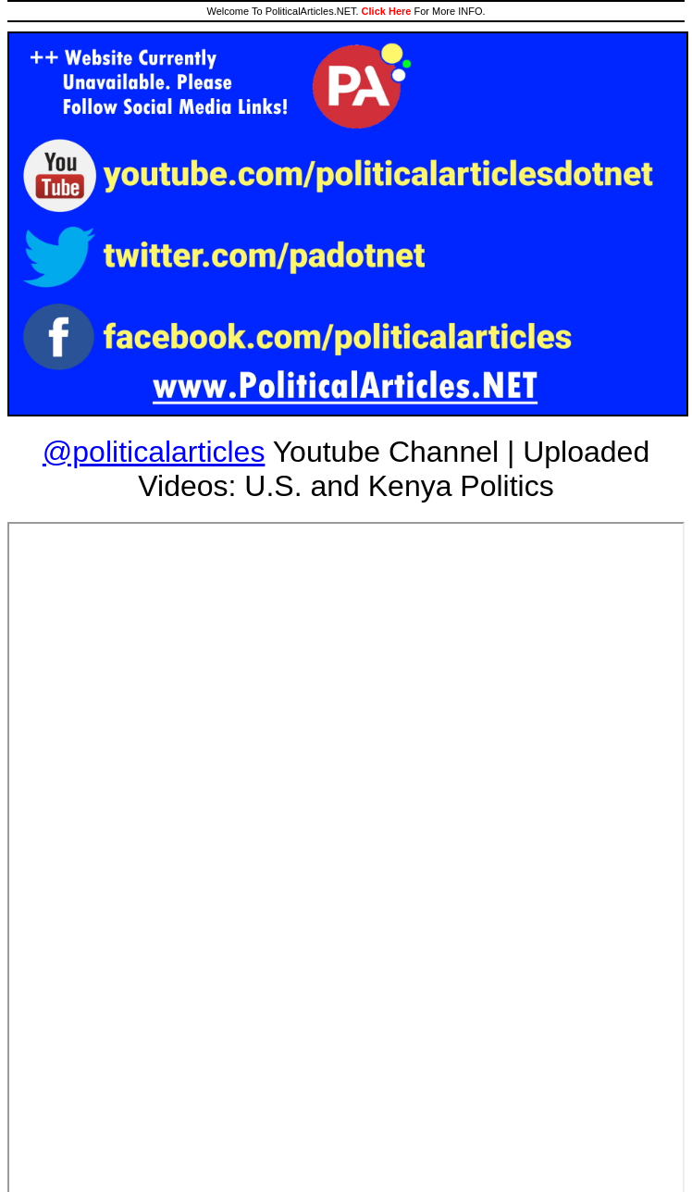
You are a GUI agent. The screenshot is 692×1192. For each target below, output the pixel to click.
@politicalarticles (154, 451)
